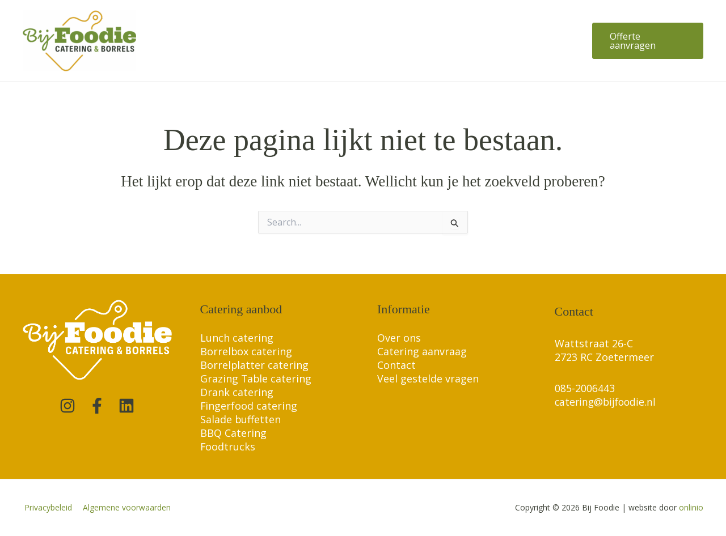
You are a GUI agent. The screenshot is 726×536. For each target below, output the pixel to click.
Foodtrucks (228, 446)
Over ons (399, 337)
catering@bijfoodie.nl (607, 402)
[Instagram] (67, 406)
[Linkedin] (126, 406)
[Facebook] (97, 406)
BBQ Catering (233, 433)
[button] (646, 40)
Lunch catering (236, 337)
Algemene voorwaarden (122, 507)
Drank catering (236, 392)
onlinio (691, 507)
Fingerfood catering (249, 405)
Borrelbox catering (246, 351)
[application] (276, 40)
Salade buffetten (240, 419)
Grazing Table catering (256, 378)
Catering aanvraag (422, 351)
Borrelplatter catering (254, 365)
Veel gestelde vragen (428, 378)
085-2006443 (585, 388)
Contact (396, 365)
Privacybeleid (46, 507)
